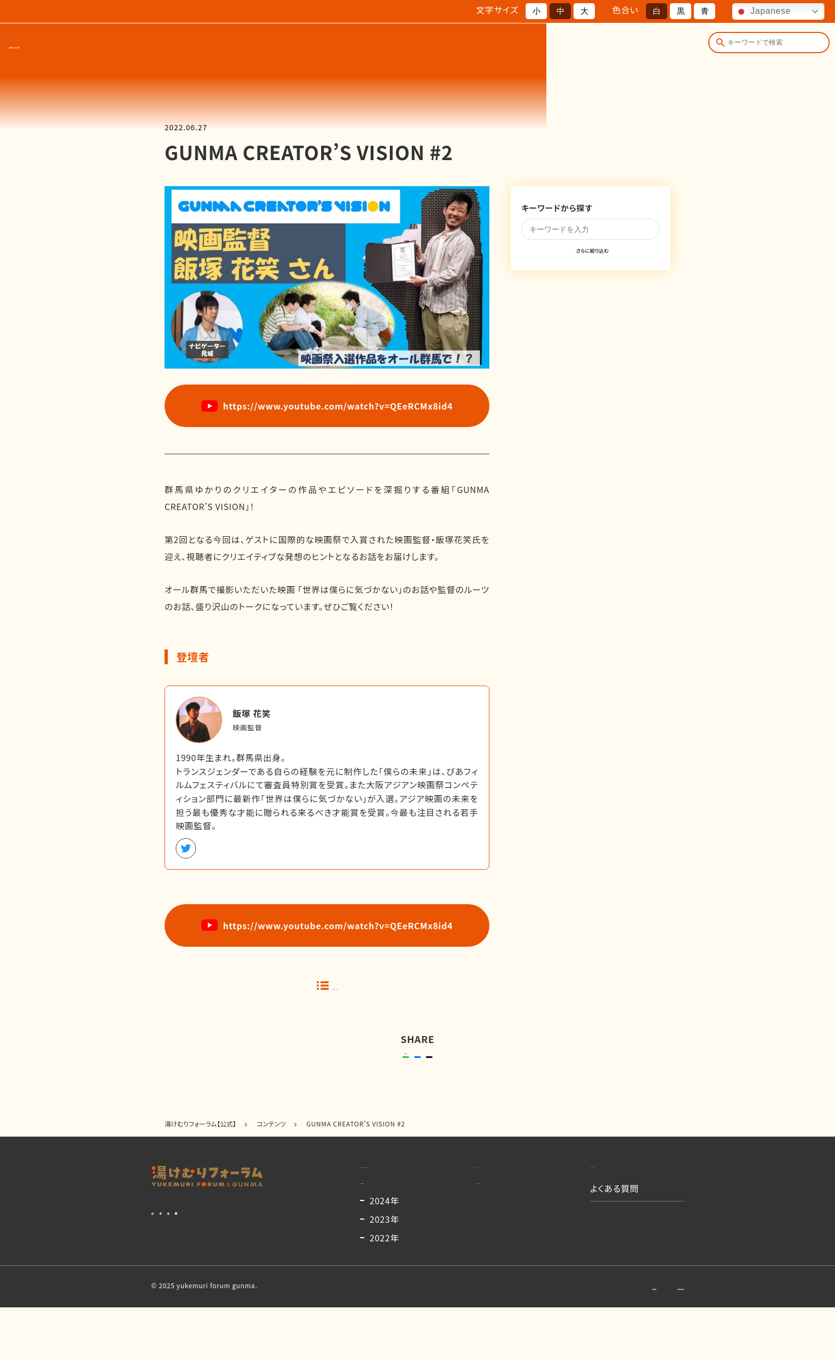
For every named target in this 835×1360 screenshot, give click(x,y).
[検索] (718, 47)
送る (337, 1069)
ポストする (484, 1069)
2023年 (384, 1271)
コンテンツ (599, 46)
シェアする (415, 1069)
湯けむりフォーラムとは (347, 46)
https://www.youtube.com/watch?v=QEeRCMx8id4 (327, 405)
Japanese (763, 11)
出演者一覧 (486, 46)
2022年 (384, 1290)
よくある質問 (663, 46)
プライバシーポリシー (652, 1338)
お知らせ (543, 46)
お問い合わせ (579, 1338)
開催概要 (428, 46)
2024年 (384, 1253)
